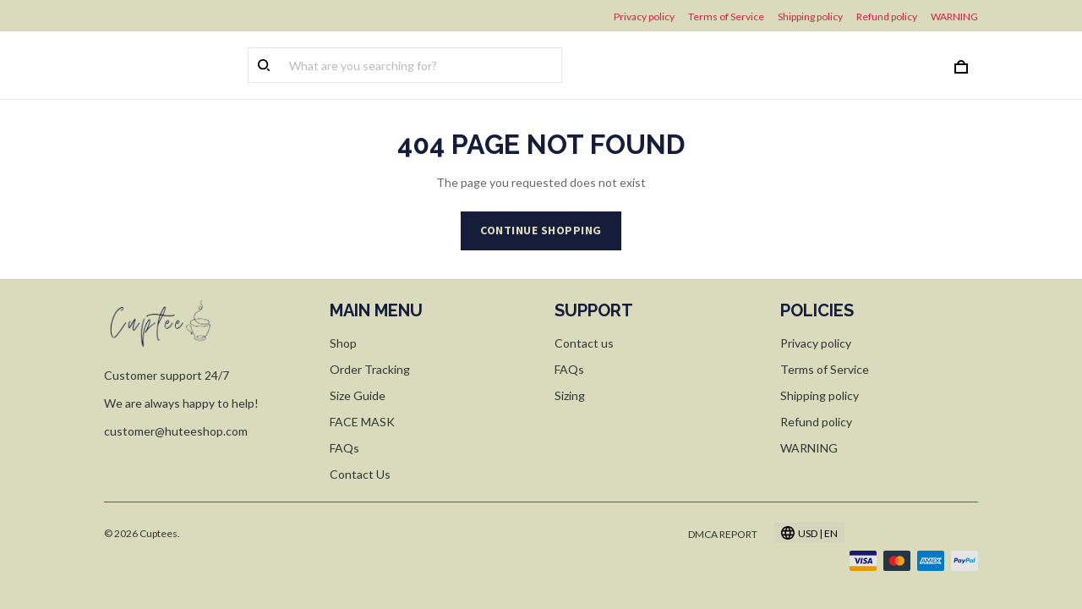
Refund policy (886, 16)
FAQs (344, 448)
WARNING (954, 16)
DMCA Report (722, 534)
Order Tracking (370, 369)
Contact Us (360, 474)
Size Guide (357, 395)
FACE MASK (362, 421)
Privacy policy (644, 16)
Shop (343, 343)
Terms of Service (726, 16)
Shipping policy (810, 16)
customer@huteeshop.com (176, 431)
